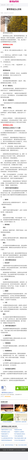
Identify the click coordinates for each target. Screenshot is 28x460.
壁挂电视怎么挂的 (5, 431)
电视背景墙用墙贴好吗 (6, 440)
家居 (12, 5)
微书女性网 (11, 449)
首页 (8, 5)
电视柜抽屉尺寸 (5, 433)
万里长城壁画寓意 (19, 436)
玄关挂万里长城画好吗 (20, 440)
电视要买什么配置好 (19, 431)
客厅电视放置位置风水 (20, 433)
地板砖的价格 (4, 436)
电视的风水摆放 (18, 429)
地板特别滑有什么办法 (6, 429)
